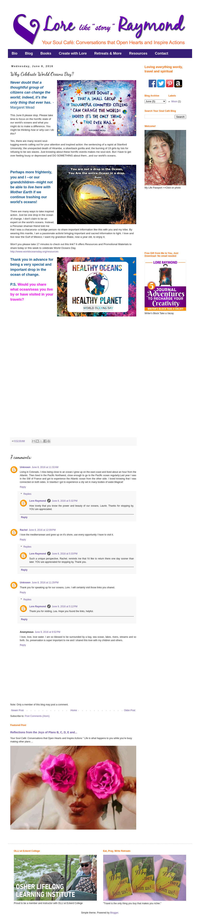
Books (45, 53)
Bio (14, 53)
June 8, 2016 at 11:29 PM (45, 582)
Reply (23, 487)
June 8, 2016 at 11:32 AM (45, 467)
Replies (27, 494)
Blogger (114, 912)
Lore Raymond (37, 500)
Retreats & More (108, 53)
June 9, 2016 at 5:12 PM (64, 606)
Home (74, 710)
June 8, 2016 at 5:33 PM (64, 553)
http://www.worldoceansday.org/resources (34, 251)
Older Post (129, 710)
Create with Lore (73, 53)
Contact (161, 53)
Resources (138, 53)
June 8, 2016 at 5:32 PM (64, 500)
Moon (174, 101)
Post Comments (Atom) (37, 716)
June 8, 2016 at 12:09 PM (42, 530)
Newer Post (17, 710)
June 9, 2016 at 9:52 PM (47, 632)
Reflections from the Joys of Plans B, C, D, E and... (43, 732)
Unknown (25, 467)
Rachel (24, 530)
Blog (29, 53)
